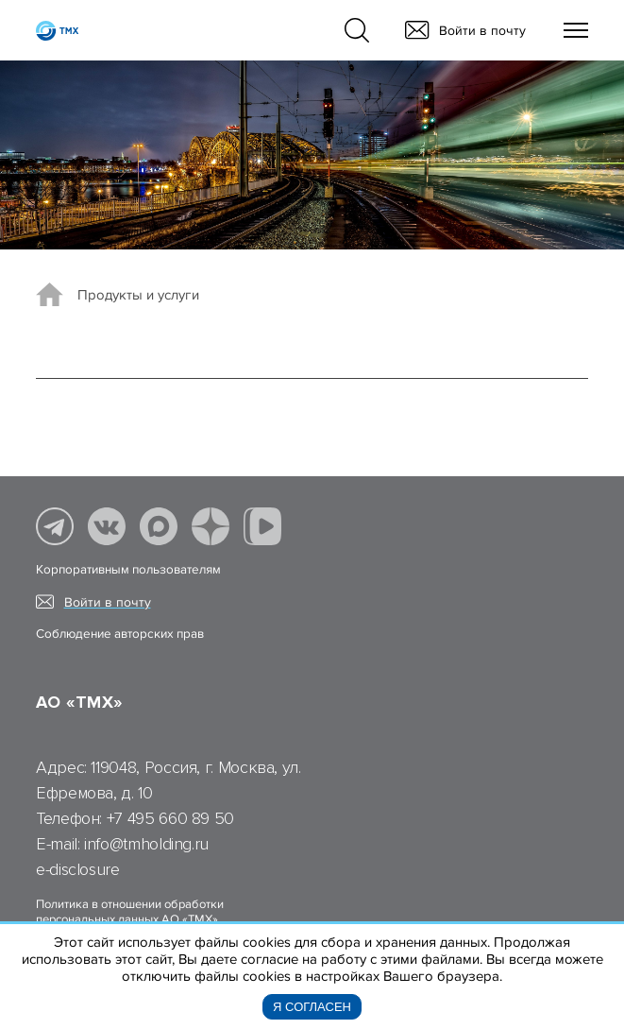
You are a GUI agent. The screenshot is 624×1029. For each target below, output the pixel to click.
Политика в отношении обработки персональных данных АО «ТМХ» (130, 912)
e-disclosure (78, 869)
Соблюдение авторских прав (120, 634)
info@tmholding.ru (146, 843)
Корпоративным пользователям (128, 569)
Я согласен (312, 1007)
